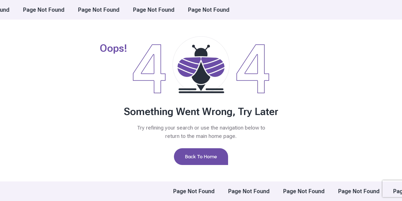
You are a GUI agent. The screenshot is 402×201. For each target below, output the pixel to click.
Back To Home (201, 157)
